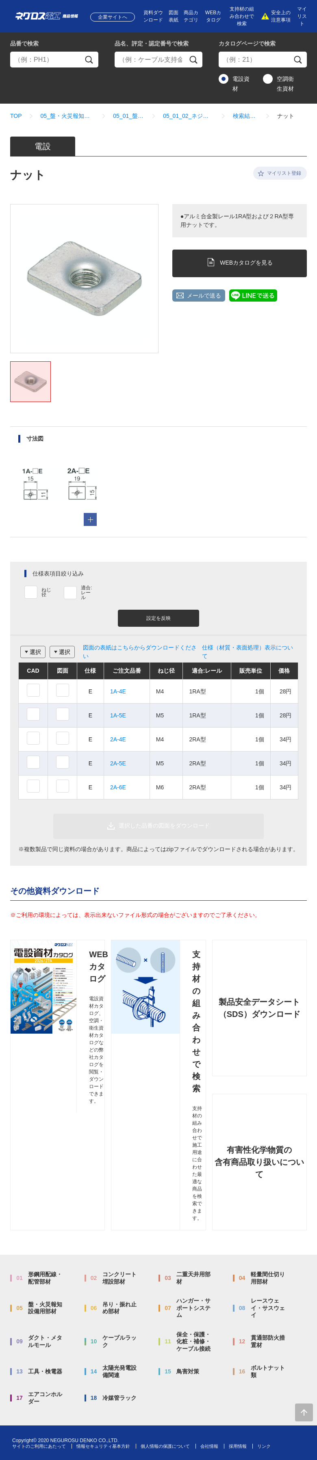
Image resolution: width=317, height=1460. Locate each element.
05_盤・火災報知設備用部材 (68, 116)
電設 (43, 146)
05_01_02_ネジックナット (188, 116)
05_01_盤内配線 (128, 116)
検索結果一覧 (245, 116)
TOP (16, 116)
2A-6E (118, 787)
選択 (35, 652)
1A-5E (118, 715)
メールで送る (204, 295)
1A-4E (118, 691)
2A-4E (118, 739)
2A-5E (118, 763)
